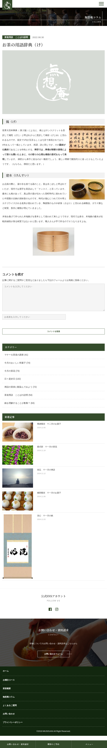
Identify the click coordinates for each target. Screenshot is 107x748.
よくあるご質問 (10, 710)
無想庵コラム (9, 701)
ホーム (6, 675)
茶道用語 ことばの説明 (16, 37)
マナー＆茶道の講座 (14, 359)
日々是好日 (9, 383)
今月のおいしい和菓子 (15, 367)
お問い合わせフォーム (53, 658)
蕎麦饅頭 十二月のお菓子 (49, 428)
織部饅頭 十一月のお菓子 (49, 497)
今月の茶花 (9, 375)
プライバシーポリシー (13, 727)
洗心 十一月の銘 (45, 520)
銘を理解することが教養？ (17, 407)
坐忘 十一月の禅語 (46, 474)
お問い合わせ (9, 718)
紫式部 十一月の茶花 (48, 451)
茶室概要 (7, 693)
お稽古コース (9, 684)
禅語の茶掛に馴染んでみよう (18, 391)
